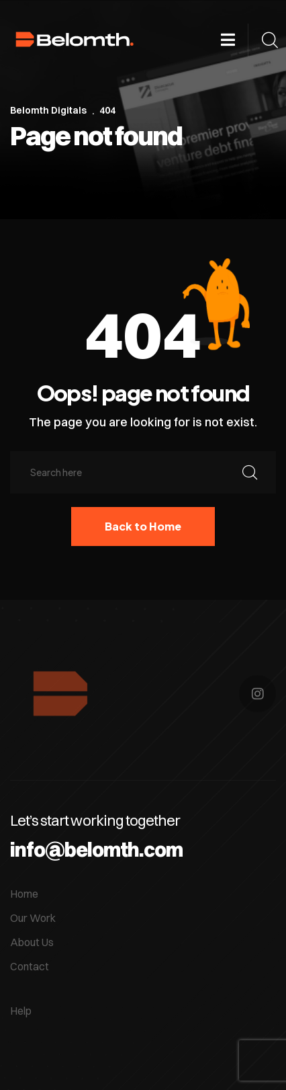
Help (21, 1010)
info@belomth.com (96, 850)
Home (24, 893)
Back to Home (143, 526)
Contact (29, 966)
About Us (32, 942)
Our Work (33, 918)
